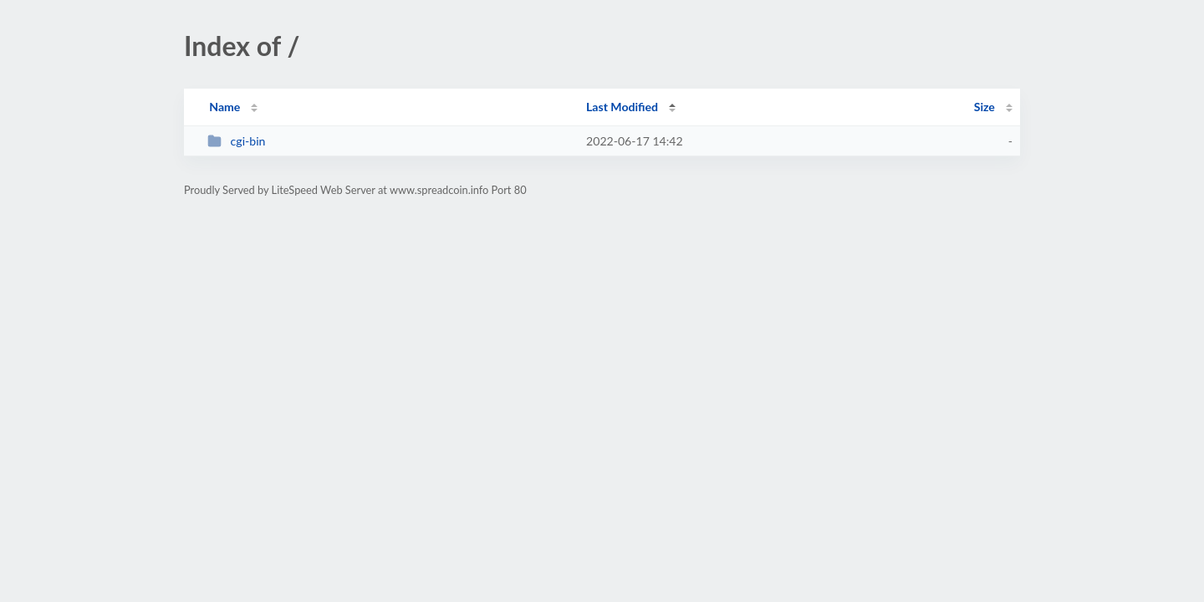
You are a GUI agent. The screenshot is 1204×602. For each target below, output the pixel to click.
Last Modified (622, 106)
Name (224, 106)
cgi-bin (236, 141)
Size (984, 106)
